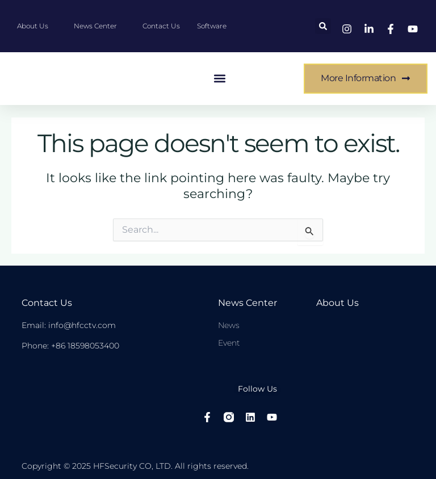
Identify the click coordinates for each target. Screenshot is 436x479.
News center (247, 302)
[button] (323, 26)
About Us (337, 302)
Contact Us (47, 302)
